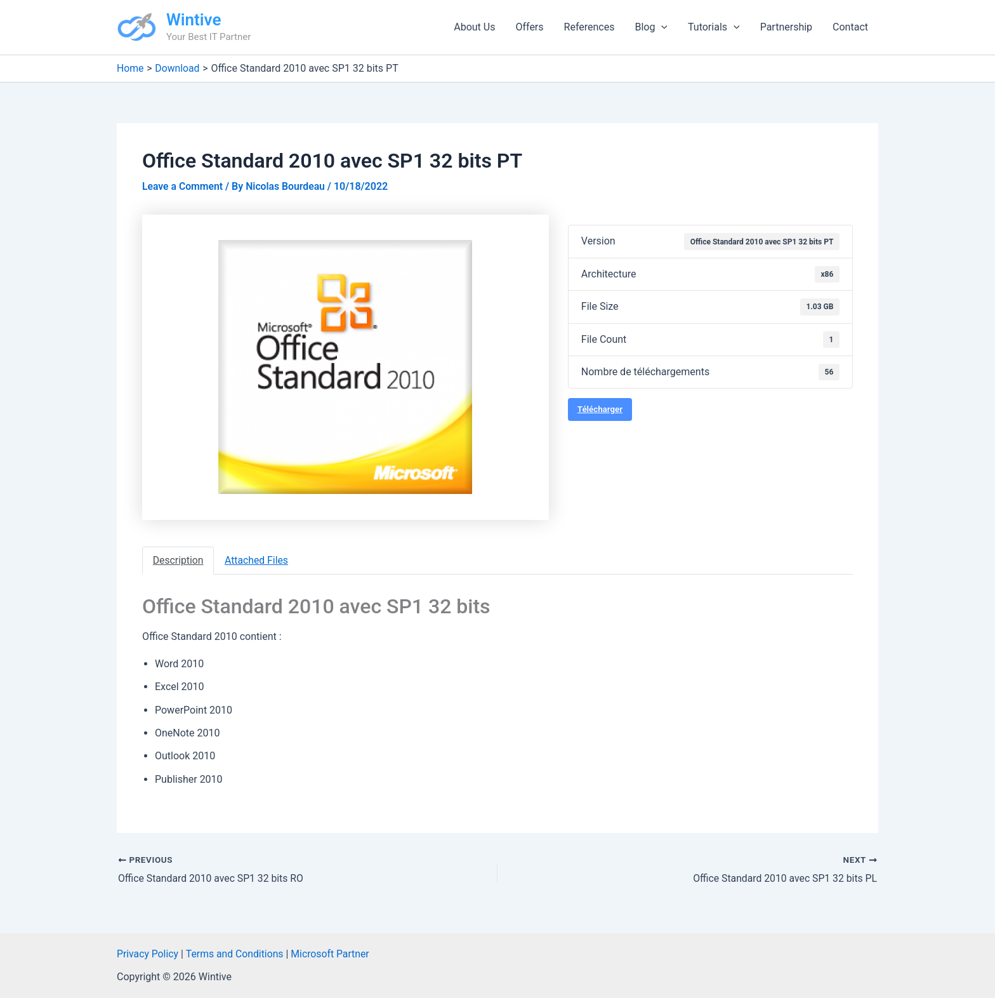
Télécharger (600, 409)
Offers (529, 27)
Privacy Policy (148, 954)
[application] (661, 27)
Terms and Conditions (236, 954)
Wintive (193, 19)
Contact (850, 27)
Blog (651, 27)
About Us (474, 27)
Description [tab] (178, 560)
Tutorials (714, 27)
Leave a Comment (183, 186)
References (589, 27)
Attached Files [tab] (258, 560)
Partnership (786, 27)
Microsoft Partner (332, 954)
